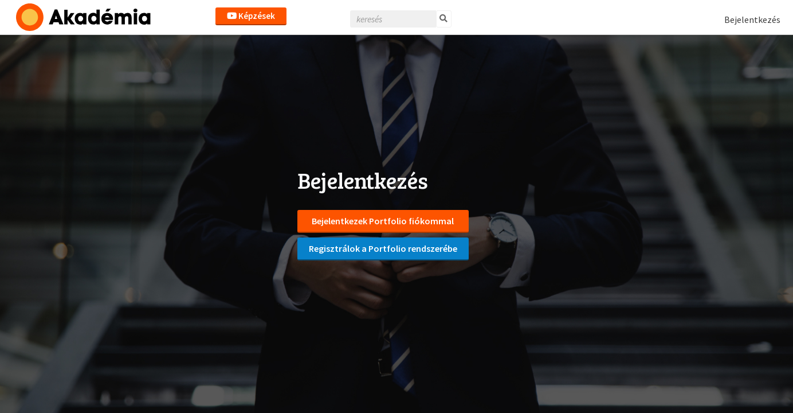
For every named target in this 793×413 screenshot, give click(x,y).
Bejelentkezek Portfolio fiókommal (383, 221)
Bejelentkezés (752, 19)
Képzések (251, 15)
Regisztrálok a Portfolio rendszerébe (383, 248)
